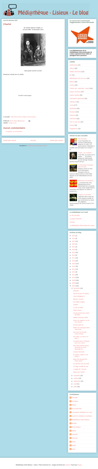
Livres (71, 105)
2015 (73, 263)
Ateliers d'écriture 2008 (80, 317)
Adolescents (73, 65)
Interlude (76, 291)
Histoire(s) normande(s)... (86, 180)
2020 (73, 249)
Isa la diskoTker (77, 408)
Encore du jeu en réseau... (81, 293)
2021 (73, 247)
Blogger (79, 465)
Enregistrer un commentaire (14, 131)
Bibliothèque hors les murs (78, 78)
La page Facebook (75, 219)
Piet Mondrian (82, 139)
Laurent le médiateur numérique (82, 416)
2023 (73, 241)
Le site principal (75, 215)
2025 (73, 235)
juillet (75, 386)
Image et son (13, 123)
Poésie (72, 125)
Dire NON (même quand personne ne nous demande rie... (81, 347)
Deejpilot (67, 465)
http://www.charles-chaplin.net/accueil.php (23, 117)
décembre (77, 288)
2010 (73, 277)
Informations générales (77, 98)
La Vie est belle (78, 307)
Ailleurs (72, 68)
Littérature (73, 102)
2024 (73, 238)
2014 (73, 266)
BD (71, 75)
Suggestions (73, 128)
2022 (73, 244)
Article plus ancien (56, 140)
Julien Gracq (77, 310)
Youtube (72, 222)
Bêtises (72, 82)
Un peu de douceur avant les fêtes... (81, 314)
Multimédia (73, 108)
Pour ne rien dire (75, 122)
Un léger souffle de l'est (80, 366)
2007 (73, 286)
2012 (73, 272)
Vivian (74, 442)
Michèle (74, 423)
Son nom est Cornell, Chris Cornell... (80, 333)
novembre (77, 375)
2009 (73, 280)
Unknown (75, 434)
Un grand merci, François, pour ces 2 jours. (81, 342)
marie (73, 449)
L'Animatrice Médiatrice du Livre (82, 412)
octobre (76, 378)
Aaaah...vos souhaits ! (85, 153)
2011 (73, 275)
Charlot (75, 304)
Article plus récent (9, 140)
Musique (72, 112)
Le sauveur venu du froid (81, 363)
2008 (73, 283)
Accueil (33, 140)
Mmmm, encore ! (78, 299)
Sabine (74, 431)
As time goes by (78, 325)
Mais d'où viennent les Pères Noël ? (80, 360)
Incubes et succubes (84, 194)
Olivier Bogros (76, 427)
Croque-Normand (78, 352)
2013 (73, 269)
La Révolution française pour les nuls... (85, 166)
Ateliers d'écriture (75, 71)
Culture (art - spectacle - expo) (79, 88)
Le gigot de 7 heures (79, 369)
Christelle (75, 397)
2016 (73, 261)
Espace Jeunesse (75, 92)
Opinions (72, 115)
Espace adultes (74, 95)
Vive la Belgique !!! (79, 296)
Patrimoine (73, 118)
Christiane (75, 401)
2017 (73, 258)
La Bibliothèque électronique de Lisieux (82, 225)
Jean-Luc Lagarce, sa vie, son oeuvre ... (81, 321)
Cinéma (72, 85)
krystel (74, 445)
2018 (73, 255)
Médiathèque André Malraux (81, 419)
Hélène (74, 405)
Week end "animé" (79, 372)
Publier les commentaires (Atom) (37, 145)
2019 (73, 252)
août (75, 384)
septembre (77, 381)
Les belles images (79, 302)
